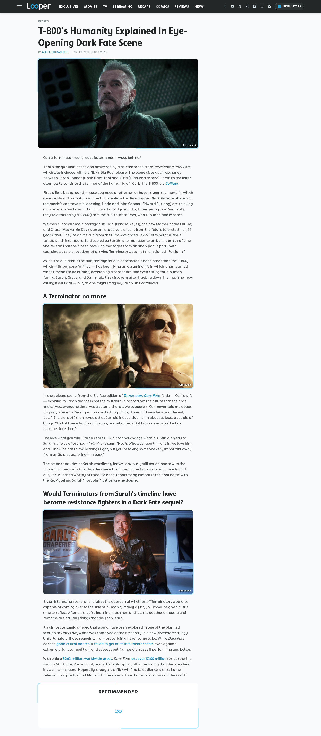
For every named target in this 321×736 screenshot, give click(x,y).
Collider (171, 183)
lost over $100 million (148, 658)
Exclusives (69, 6)
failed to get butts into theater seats (124, 643)
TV (105, 6)
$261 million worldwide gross (87, 658)
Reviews (181, 6)
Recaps (144, 6)
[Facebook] (225, 7)
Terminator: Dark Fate (141, 395)
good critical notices (72, 643)
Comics (162, 6)
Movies (90, 6)
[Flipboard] (255, 7)
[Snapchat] (262, 7)
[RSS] (269, 7)
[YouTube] (233, 7)
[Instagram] (247, 7)
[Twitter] (240, 7)
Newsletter (289, 6)
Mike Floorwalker (55, 52)
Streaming (122, 6)
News (199, 6)
